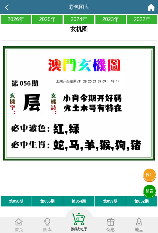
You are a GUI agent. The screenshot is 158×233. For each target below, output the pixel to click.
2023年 (110, 19)
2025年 (47, 19)
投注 (149, 174)
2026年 (15, 19)
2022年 (142, 19)
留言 (149, 191)
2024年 (79, 19)
